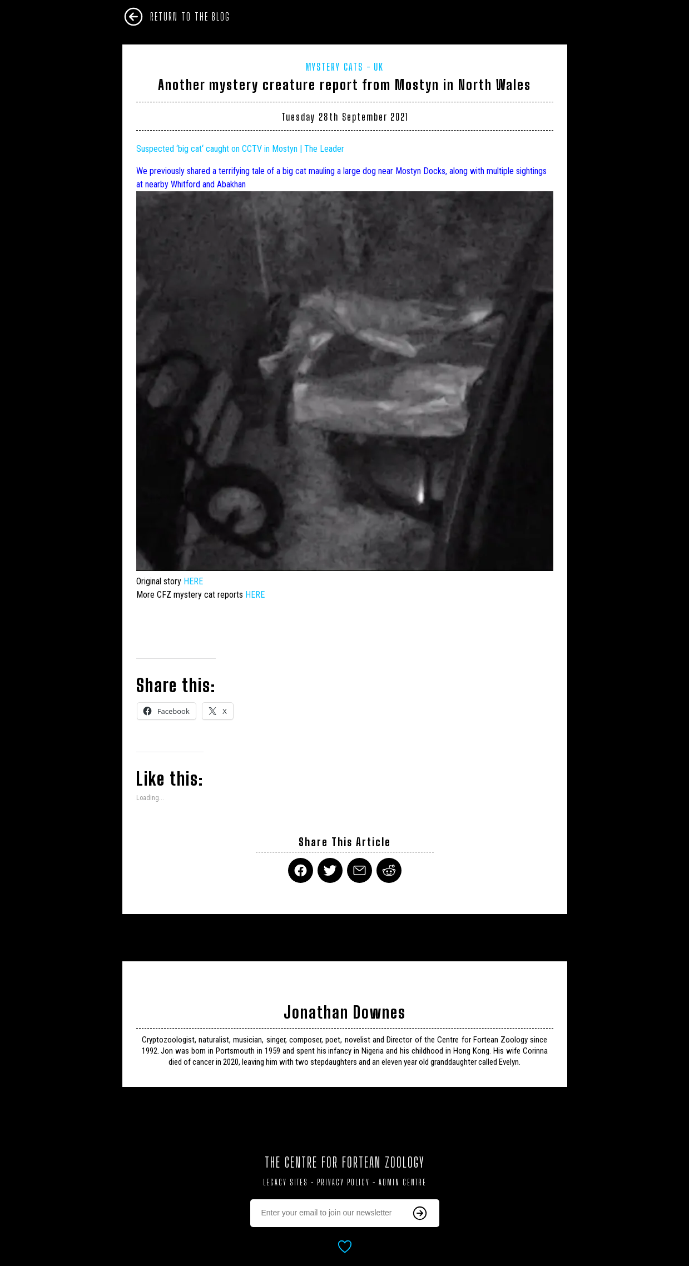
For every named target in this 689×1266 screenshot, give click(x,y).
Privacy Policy (343, 1182)
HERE (193, 581)
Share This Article (345, 842)
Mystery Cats (334, 67)
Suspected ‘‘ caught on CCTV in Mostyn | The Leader (240, 148)
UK (379, 67)
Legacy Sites (285, 1182)
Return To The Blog (190, 17)
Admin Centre (403, 1182)
